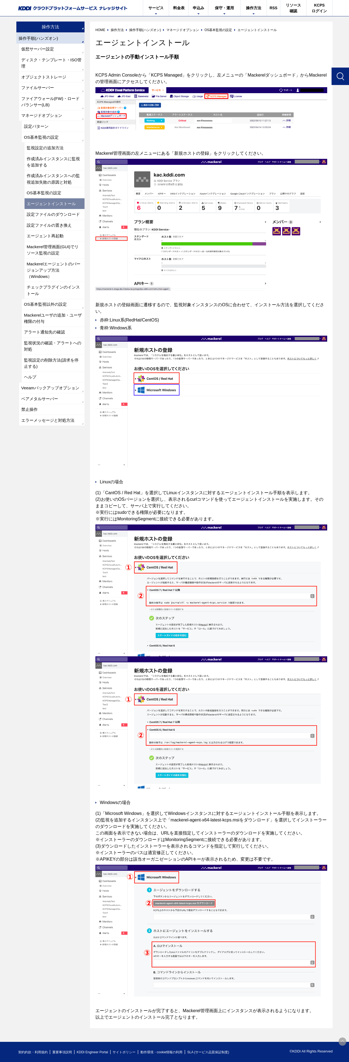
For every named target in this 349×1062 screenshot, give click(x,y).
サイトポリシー (134, 1052)
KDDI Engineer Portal (99, 1052)
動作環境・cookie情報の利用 (175, 1052)
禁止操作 (30, 436)
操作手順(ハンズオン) (40, 38)
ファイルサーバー (38, 89)
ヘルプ (30, 396)
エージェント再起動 (46, 249)
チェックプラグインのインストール (53, 306)
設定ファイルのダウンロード (53, 224)
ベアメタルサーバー (41, 425)
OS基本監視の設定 (42, 140)
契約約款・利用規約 (34, 1052)
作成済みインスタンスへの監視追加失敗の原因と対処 (53, 184)
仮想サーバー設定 (38, 49)
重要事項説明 (66, 1052)
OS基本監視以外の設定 (47, 320)
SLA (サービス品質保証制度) (226, 1052)
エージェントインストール (53, 209)
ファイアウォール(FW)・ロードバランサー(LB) (50, 104)
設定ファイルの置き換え (51, 238)
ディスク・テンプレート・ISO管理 (51, 63)
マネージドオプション (43, 118)
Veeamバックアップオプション (50, 410)
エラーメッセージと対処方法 (49, 447)
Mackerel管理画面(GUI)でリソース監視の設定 (54, 264)
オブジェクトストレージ (45, 78)
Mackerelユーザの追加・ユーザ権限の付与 (52, 335)
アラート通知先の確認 (46, 349)
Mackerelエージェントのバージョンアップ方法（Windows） (53, 285)
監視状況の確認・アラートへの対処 (52, 363)
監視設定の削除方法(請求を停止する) (53, 381)
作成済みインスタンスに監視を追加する (53, 166)
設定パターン (37, 129)
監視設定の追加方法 (46, 152)
